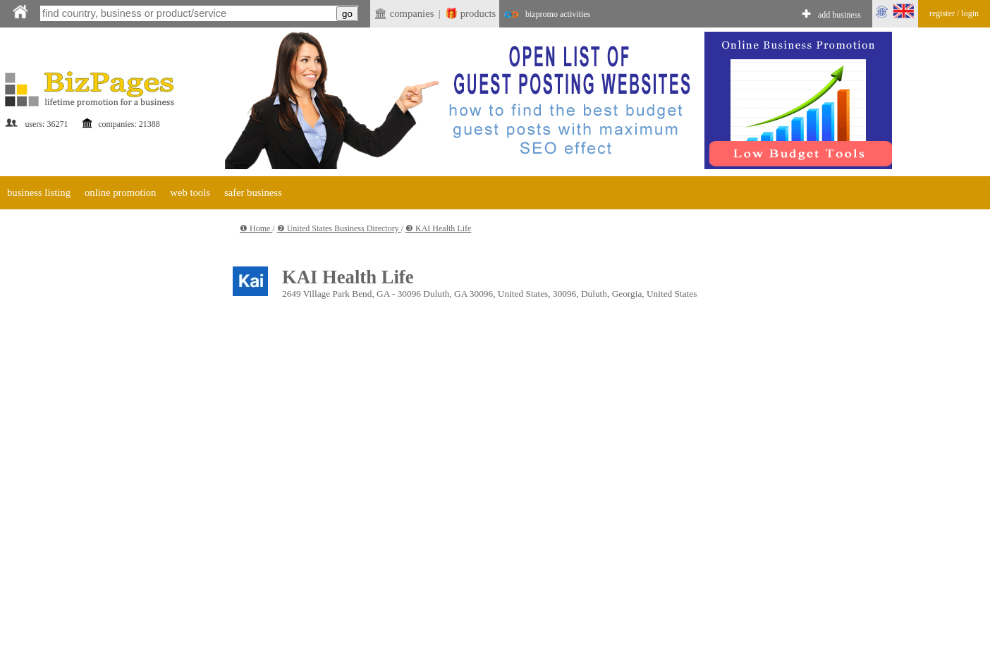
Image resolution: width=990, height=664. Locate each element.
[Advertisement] (105, 426)
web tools (190, 192)
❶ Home (256, 228)
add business (839, 15)
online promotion (120, 192)
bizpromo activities (557, 14)
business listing (39, 192)
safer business (253, 192)
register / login (954, 13)
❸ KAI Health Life (438, 228)
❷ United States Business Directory (339, 228)
